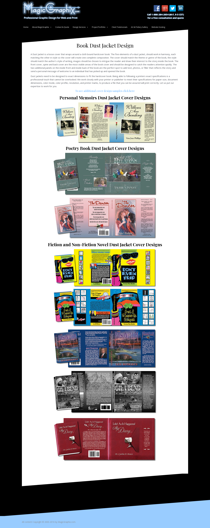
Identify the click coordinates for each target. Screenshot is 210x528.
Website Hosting (158, 27)
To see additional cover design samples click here (105, 91)
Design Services (79, 27)
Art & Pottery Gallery (139, 27)
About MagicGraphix (40, 27)
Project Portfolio (98, 27)
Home (25, 27)
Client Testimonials (119, 27)
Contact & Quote (62, 27)
